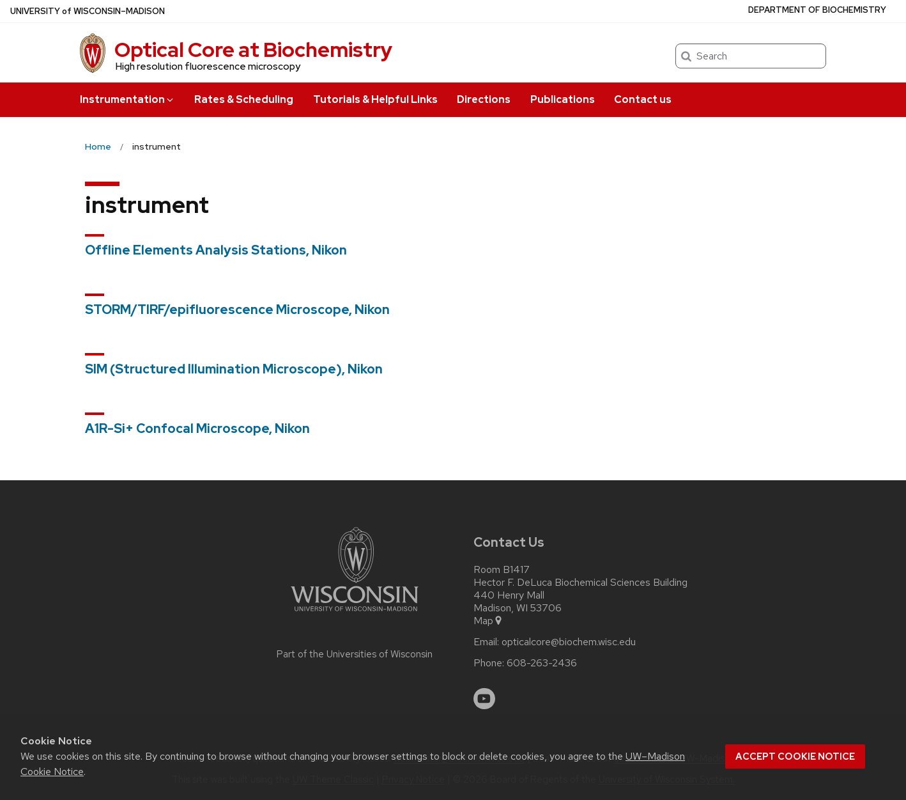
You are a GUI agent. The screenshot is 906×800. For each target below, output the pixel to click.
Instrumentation (127, 99)
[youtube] (484, 699)
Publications (562, 99)
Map (488, 621)
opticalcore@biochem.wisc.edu (569, 642)
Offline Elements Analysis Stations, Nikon (216, 250)
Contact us (643, 99)
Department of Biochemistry (817, 9)
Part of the (355, 654)
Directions (484, 99)
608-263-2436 (542, 663)
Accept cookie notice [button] (795, 756)
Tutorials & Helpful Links (375, 99)
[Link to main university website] (354, 613)
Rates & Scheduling (243, 99)
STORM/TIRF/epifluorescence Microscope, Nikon (237, 309)
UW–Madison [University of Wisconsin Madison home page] (87, 11)
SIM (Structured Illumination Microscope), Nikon (234, 369)
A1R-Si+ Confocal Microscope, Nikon (197, 428)
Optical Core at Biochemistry (253, 49)
